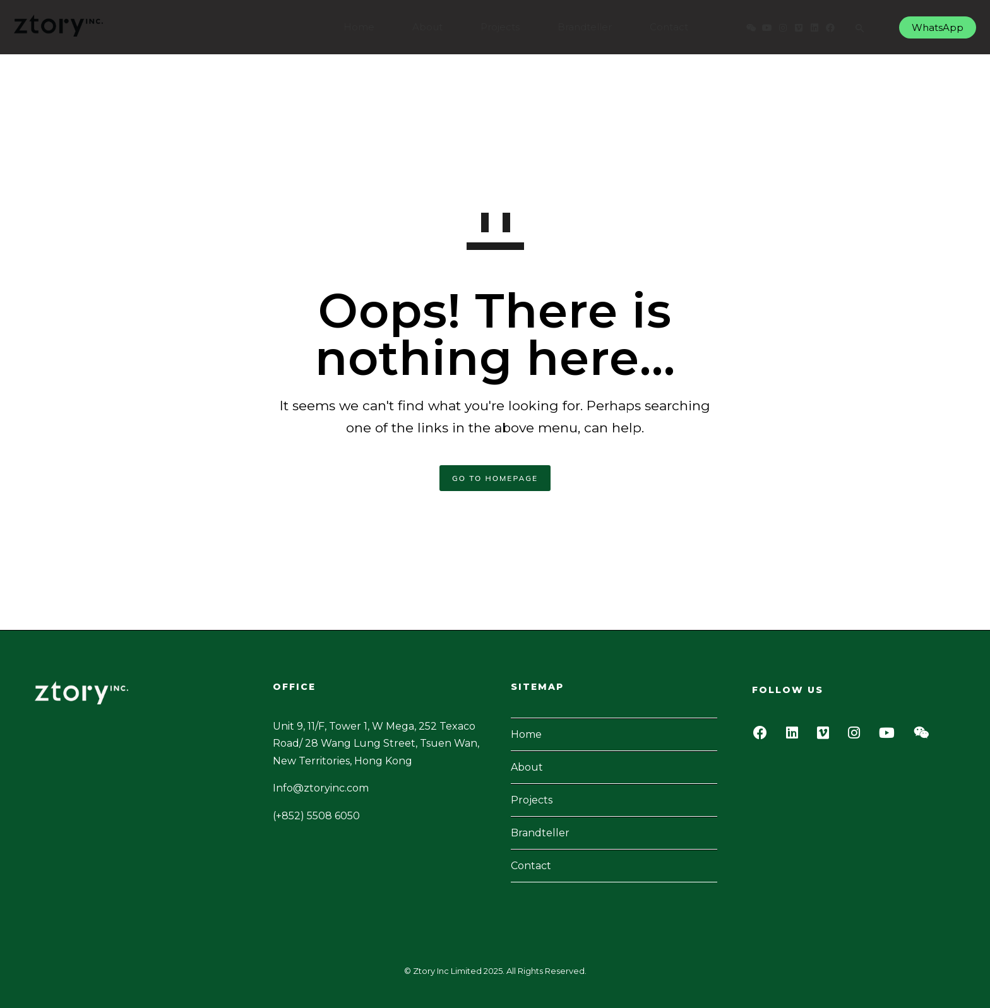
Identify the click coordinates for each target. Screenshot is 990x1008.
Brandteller (579, 27)
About (422, 27)
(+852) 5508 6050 (316, 816)
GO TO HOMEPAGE (495, 478)
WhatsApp (932, 27)
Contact (664, 27)
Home (353, 27)
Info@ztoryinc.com (321, 788)
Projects (495, 27)
